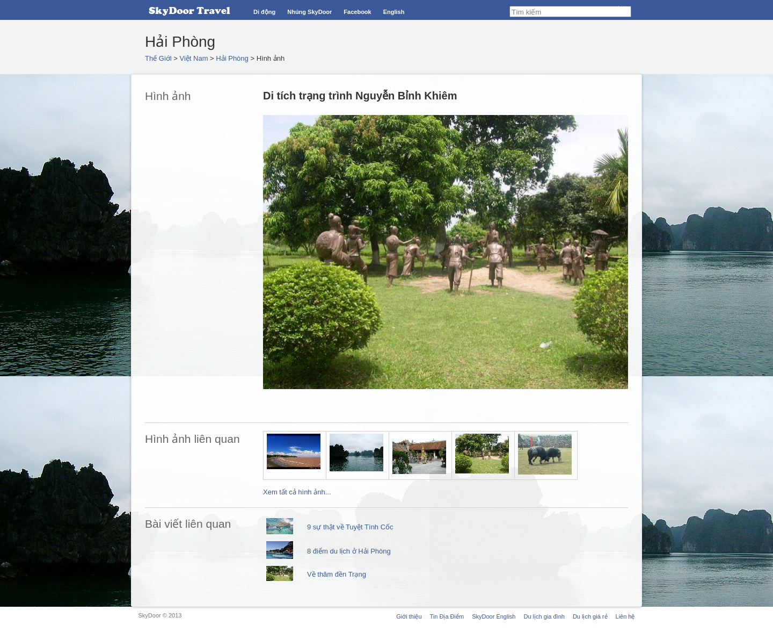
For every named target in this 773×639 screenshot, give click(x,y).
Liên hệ (625, 616)
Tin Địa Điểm (447, 616)
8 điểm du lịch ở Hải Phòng (349, 551)
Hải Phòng (232, 58)
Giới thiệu (408, 616)
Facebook (357, 12)
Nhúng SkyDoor (309, 12)
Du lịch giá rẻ (590, 616)
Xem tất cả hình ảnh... (297, 492)
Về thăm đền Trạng (336, 574)
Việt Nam (194, 58)
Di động (264, 12)
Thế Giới (158, 58)
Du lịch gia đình (543, 616)
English (394, 12)
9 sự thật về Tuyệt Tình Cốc (350, 527)
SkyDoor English (493, 616)
